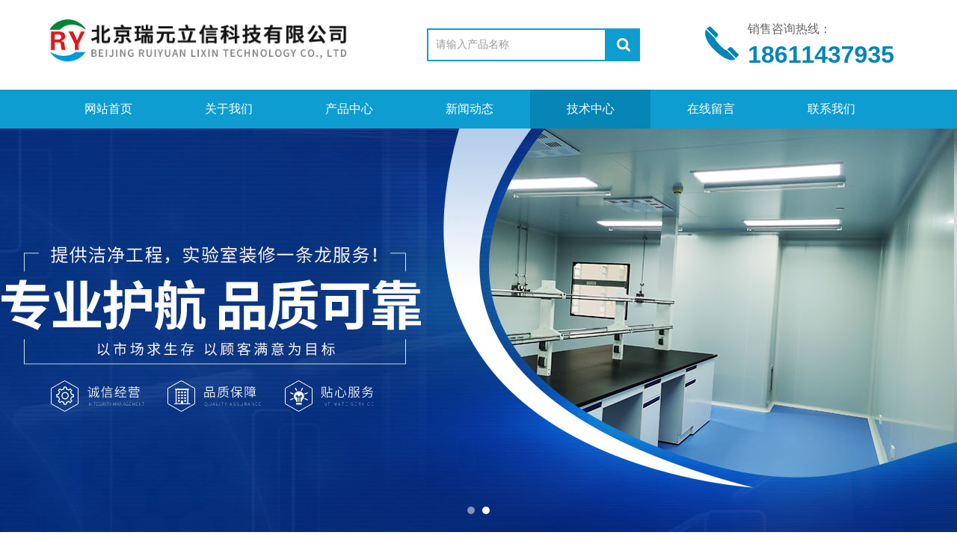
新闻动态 (469, 108)
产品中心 (349, 108)
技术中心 (591, 108)
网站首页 (108, 108)
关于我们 (229, 108)
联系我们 (831, 108)
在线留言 (711, 108)
